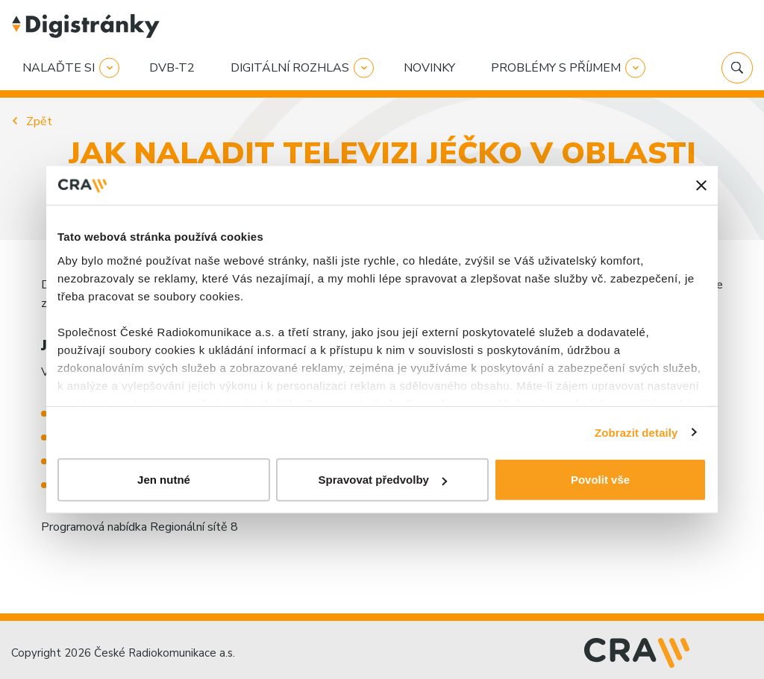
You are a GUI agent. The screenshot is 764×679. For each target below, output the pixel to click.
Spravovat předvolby (383, 479)
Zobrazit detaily (636, 432)
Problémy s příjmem (556, 68)
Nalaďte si (58, 68)
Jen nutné (163, 479)
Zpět (39, 121)
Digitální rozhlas (290, 68)
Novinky (429, 68)
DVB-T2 (172, 68)
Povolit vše (600, 479)
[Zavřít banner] (701, 185)
